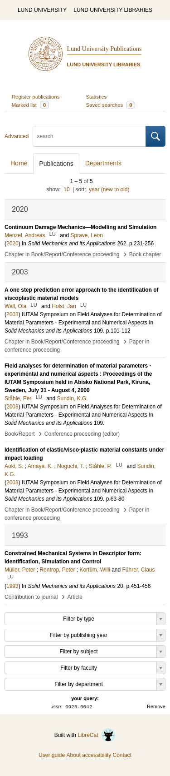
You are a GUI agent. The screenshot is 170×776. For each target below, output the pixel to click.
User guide (52, 755)
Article (75, 597)
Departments (103, 163)
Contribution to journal (31, 597)
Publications (56, 163)
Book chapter (145, 254)
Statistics (96, 96)
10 (66, 189)
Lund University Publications (104, 48)
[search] (89, 136)
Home (18, 163)
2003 (12, 314)
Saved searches (111, 105)
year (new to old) (109, 189)
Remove (156, 706)
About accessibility (88, 755)
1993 (12, 586)
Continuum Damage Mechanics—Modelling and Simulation (80, 227)
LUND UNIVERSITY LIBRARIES (112, 10)
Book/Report (20, 434)
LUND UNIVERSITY (42, 10)
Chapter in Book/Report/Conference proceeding (62, 254)
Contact (122, 755)
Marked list (30, 105)
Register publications (36, 96)
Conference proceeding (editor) (82, 434)
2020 (12, 243)
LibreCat (97, 735)
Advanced (17, 136)
